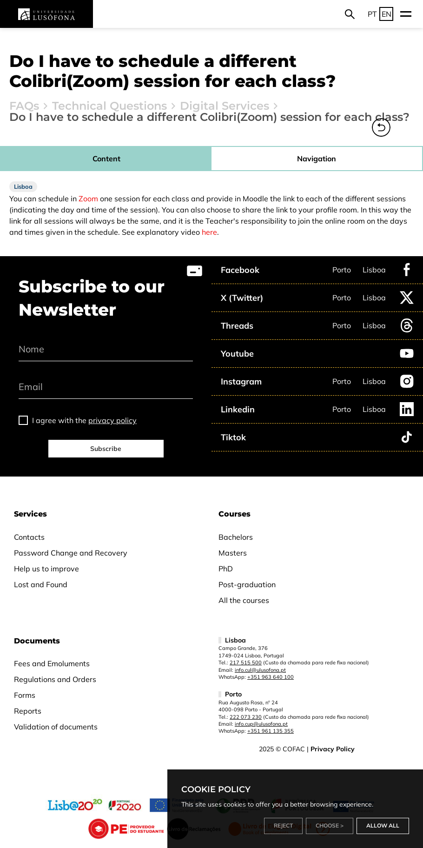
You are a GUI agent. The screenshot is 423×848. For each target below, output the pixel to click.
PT (372, 14)
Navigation (316, 158)
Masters (232, 552)
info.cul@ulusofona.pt (260, 670)
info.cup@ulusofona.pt (261, 724)
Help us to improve (46, 568)
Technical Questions (109, 106)
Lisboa (374, 269)
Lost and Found (40, 584)
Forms (24, 695)
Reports (27, 711)
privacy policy (112, 420)
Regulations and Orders (55, 679)
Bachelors (235, 537)
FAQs (24, 106)
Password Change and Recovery (70, 552)
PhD (225, 568)
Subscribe (105, 448)
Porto (341, 269)
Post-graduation (247, 584)
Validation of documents (56, 726)
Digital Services (224, 106)
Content (106, 158)
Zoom (88, 198)
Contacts (29, 537)
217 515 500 (246, 662)
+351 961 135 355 (270, 731)
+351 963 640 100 (270, 677)
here (209, 232)
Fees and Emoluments (52, 663)
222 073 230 (246, 717)
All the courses (243, 600)
